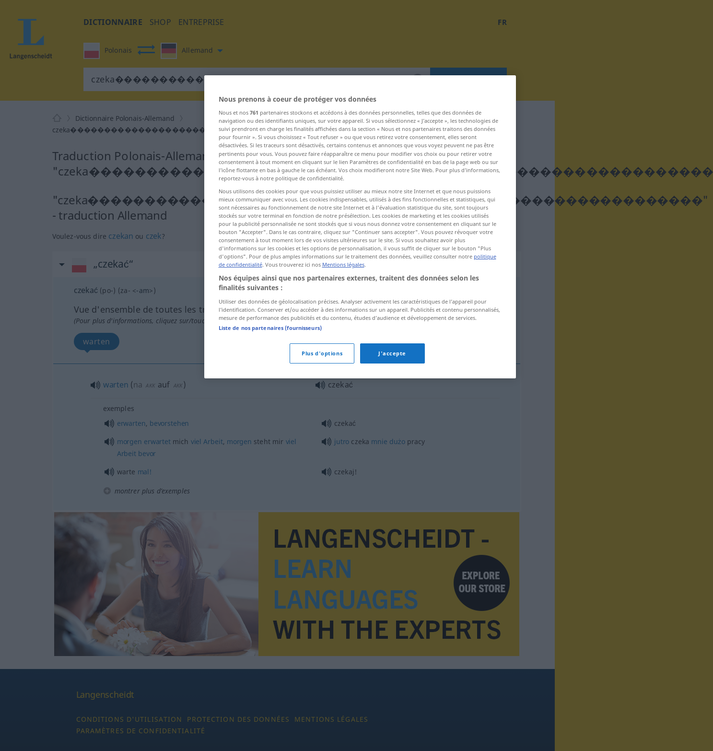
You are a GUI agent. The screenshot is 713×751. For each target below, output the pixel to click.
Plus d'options (322, 353)
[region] (360, 226)
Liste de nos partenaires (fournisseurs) (270, 327)
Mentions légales (343, 264)
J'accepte (392, 353)
